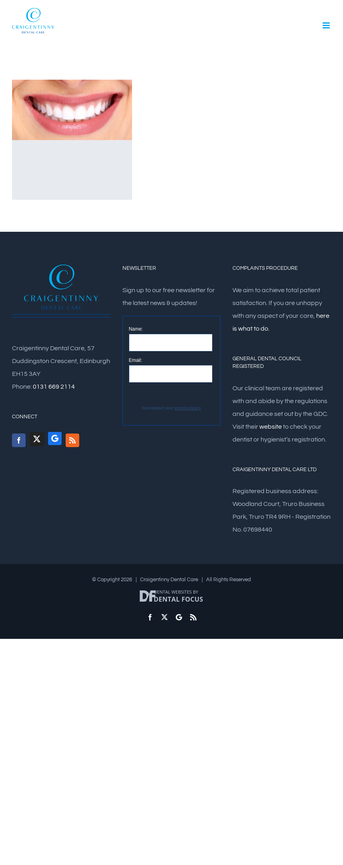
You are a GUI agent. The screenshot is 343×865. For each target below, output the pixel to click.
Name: (136, 329)
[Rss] (72, 440)
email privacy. (188, 408)
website (270, 426)
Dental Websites (173, 592)
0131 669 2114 (54, 386)
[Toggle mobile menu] (327, 25)
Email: (135, 360)
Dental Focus (178, 599)
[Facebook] (19, 440)
